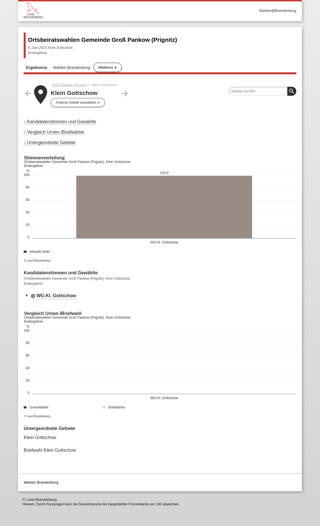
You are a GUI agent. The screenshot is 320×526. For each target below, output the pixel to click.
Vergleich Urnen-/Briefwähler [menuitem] (56, 132)
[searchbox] (262, 91)
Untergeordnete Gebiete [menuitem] (51, 142)
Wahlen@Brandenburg (277, 10)
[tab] (160, 296)
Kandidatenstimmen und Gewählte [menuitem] (61, 121)
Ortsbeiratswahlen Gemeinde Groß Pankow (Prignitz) (102, 39)
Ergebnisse (36, 67)
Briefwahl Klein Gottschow (50, 450)
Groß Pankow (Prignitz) (69, 85)
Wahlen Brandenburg (71, 67)
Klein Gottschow (40, 437)
